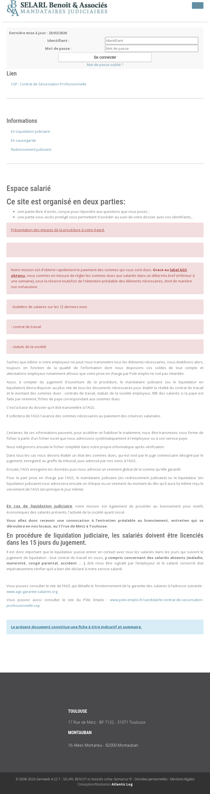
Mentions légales (182, 779)
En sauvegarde (23, 140)
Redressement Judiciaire (31, 149)
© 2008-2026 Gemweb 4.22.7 (38, 779)
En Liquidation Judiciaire (30, 131)
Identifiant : (58, 40)
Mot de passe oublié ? (105, 64)
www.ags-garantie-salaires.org (32, 591)
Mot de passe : (58, 48)
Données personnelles (151, 779)
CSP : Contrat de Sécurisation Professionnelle (48, 84)
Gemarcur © (122, 779)
